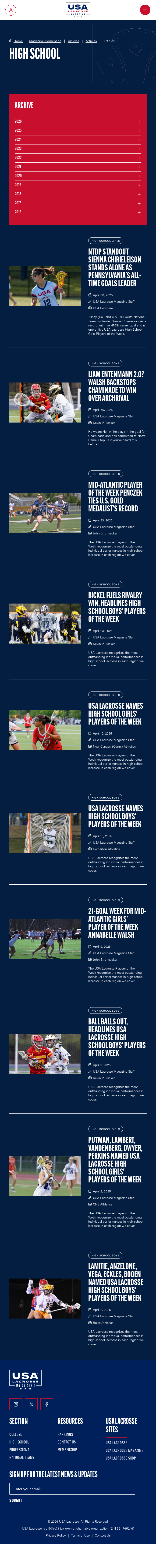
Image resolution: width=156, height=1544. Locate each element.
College (15, 1435)
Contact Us (67, 1442)
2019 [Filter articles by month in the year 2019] (18, 185)
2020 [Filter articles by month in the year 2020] (18, 176)
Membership (67, 1450)
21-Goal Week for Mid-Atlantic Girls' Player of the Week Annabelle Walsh (117, 924)
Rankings (65, 1435)
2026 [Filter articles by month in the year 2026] (18, 121)
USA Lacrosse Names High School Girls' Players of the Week (115, 714)
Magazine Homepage (45, 41)
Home (18, 41)
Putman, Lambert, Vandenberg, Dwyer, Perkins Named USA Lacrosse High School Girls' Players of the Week (115, 1161)
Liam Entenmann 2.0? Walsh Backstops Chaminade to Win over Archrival (116, 387)
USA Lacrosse (116, 1443)
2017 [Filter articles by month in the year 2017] (18, 203)
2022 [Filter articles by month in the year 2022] (18, 158)
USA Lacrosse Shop (121, 1458)
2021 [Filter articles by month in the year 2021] (18, 167)
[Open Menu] (145, 10)
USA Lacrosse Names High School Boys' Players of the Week (115, 817)
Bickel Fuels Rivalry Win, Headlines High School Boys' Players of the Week (117, 608)
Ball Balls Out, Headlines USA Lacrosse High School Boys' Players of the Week (117, 1038)
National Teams (21, 1458)
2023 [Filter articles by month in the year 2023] (18, 149)
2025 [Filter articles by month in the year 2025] (18, 130)
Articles (73, 41)
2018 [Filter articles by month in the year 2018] (18, 194)
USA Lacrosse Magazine (124, 1451)
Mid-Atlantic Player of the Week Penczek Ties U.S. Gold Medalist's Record (115, 497)
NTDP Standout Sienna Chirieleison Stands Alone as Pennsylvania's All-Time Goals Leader (114, 268)
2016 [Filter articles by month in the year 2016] (18, 212)
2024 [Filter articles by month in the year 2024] (18, 140)
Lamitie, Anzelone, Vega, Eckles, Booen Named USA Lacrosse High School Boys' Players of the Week (115, 1283)
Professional (20, 1450)
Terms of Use (80, 1535)
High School (19, 1442)
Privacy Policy (56, 1535)
